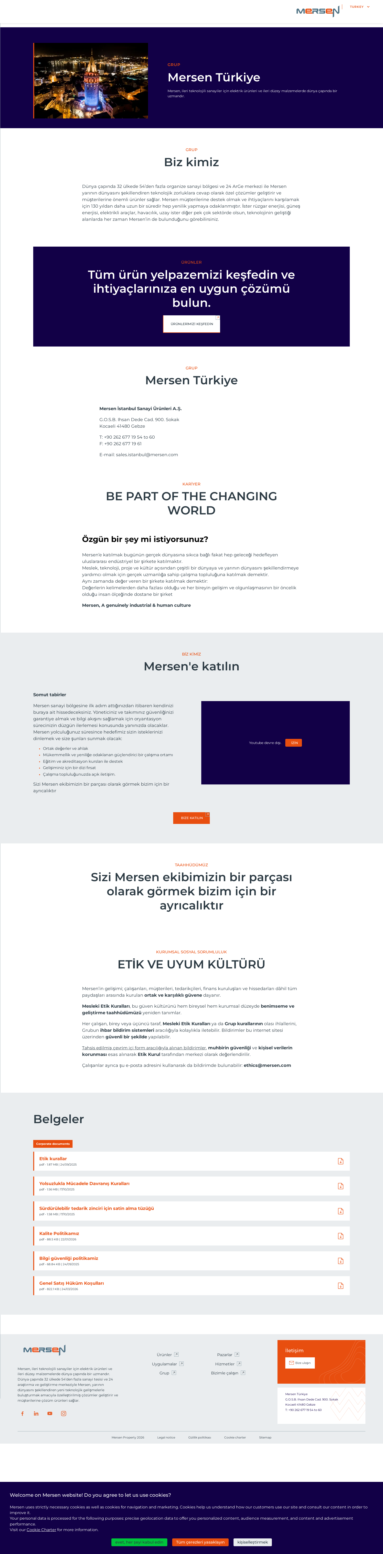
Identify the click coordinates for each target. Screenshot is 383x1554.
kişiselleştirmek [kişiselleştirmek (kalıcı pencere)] (252, 1542)
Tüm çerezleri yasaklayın (200, 1542)
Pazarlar (224, 1465)
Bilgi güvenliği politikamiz (69, 1368)
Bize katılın (192, 840)
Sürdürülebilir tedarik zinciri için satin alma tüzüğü (97, 1318)
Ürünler (164, 1465)
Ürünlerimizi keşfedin (192, 324)
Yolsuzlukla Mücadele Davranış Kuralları (85, 1293)
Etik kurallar (54, 1269)
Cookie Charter (41, 1529)
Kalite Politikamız (60, 1343)
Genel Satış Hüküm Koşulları (72, 1393)
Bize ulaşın (303, 1473)
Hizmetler (224, 1474)
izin (294, 765)
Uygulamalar (164, 1474)
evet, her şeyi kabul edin (139, 1542)
